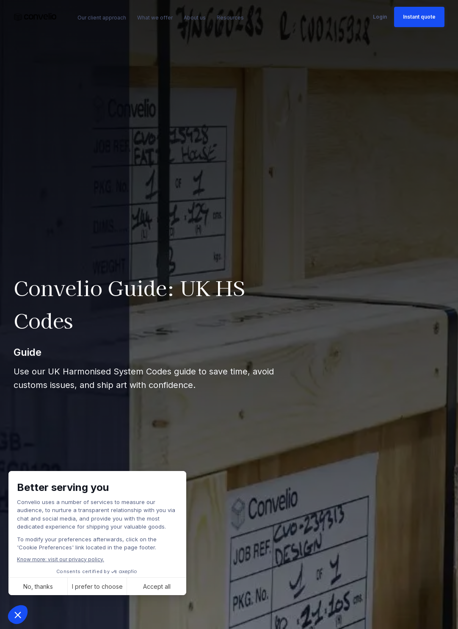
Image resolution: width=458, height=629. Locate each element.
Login (380, 17)
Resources (230, 17)
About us (195, 17)
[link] (35, 17)
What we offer (155, 17)
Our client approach (101, 17)
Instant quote (419, 17)
